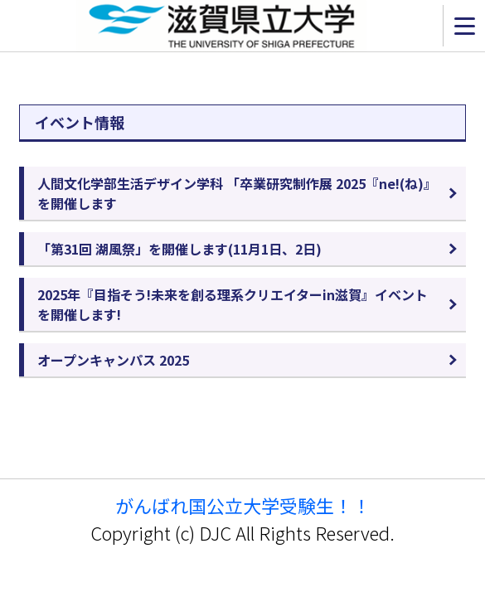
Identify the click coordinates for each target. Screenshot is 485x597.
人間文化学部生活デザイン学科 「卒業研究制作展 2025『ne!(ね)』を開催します (237, 193)
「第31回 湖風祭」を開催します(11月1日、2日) (179, 249)
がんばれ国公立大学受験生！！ (243, 505)
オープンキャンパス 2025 (113, 360)
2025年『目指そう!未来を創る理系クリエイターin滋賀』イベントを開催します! (232, 304)
